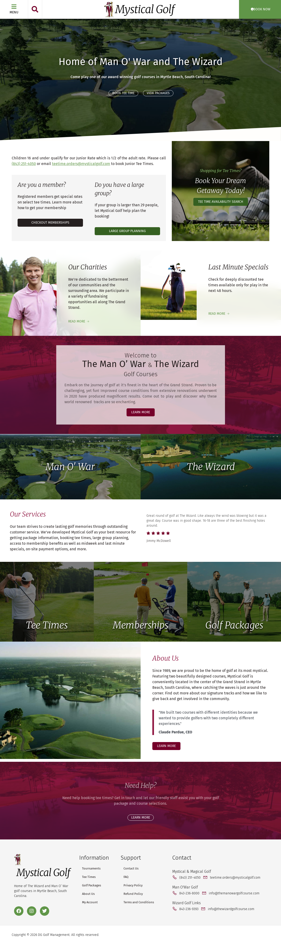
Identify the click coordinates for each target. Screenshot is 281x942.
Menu (14, 12)
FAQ (126, 877)
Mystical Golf (145, 9)
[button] (35, 9)
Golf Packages (234, 625)
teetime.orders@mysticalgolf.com (81, 163)
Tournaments (91, 868)
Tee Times (47, 625)
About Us (88, 894)
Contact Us (131, 868)
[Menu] (14, 6)
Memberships (140, 625)
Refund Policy (133, 894)
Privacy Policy (133, 885)
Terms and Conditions (139, 902)
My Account (90, 902)
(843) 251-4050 (24, 163)
